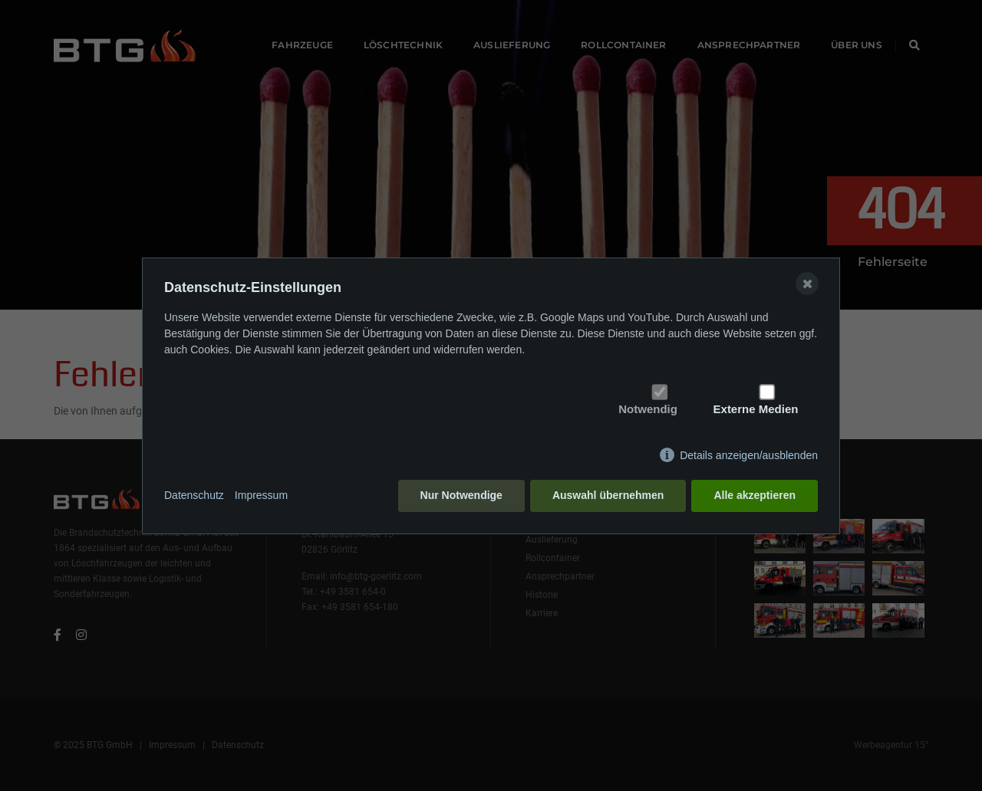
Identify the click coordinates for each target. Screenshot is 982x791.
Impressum (261, 495)
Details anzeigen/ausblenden (749, 455)
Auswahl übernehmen (608, 495)
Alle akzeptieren (754, 495)
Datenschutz (194, 495)
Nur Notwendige (461, 495)
